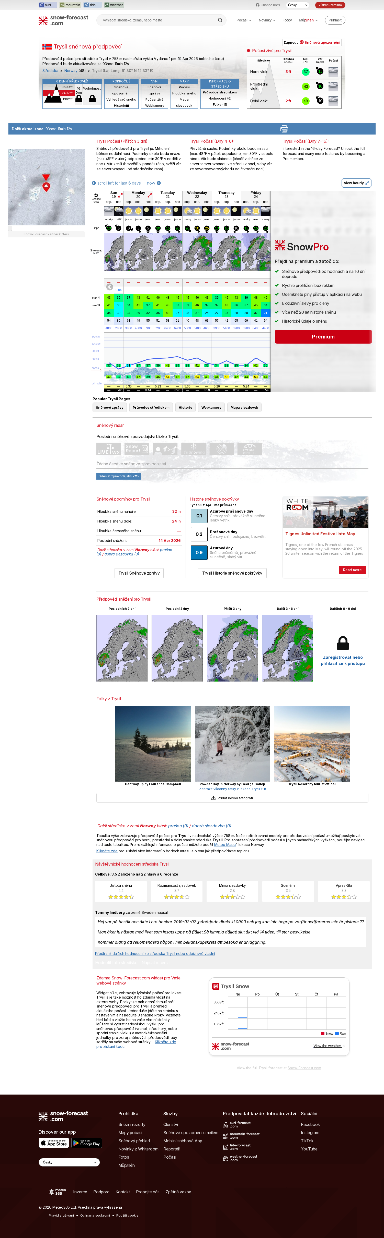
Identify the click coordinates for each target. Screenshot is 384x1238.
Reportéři (171, 1148)
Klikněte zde (107, 851)
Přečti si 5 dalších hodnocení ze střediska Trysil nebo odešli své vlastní (155, 953)
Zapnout (312, 42)
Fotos (123, 1157)
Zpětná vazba (178, 1191)
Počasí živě (154, 99)
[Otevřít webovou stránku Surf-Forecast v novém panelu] (48, 5)
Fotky (287, 20)
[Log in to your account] (335, 20)
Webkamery (154, 105)
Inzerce (80, 1191)
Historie (121, 105)
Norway (70, 70)
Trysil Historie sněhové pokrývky (232, 573)
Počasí (244, 20)
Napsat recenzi (156, 963)
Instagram (310, 1132)
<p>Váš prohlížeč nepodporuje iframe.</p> (279, 1020)
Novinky (267, 20)
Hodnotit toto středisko (116, 963)
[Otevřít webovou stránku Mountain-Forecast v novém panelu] (70, 5)
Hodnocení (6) (220, 98)
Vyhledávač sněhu (121, 99)
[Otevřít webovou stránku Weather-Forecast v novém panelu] (114, 5)
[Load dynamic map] (10, 385)
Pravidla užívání (61, 1215)
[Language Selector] (69, 1162)
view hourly (356, 183)
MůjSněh (126, 1165)
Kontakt (123, 1191)
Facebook (310, 1124)
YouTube (309, 1148)
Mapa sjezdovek (184, 102)
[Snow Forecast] (63, 20)
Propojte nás (148, 1191)
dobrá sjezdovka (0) (122, 554)
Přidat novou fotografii (232, 798)
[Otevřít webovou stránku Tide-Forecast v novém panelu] (92, 5)
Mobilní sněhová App (182, 1140)
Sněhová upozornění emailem (190, 1132)
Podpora (101, 1191)
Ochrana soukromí (95, 1215)
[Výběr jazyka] (297, 5)
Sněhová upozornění (121, 90)
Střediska (50, 70)
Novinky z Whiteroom (138, 1148)
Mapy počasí (130, 1132)
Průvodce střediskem (220, 92)
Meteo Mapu (225, 844)
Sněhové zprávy (155, 90)
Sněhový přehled (134, 1140)
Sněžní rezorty (131, 1124)
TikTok (307, 1140)
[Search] (220, 20)
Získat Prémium (330, 5)
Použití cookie (127, 1215)
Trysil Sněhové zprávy (139, 573)
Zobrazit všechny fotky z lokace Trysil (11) (232, 789)
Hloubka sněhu (184, 93)
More (96, 253)
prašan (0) (178, 825)
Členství (170, 1124)
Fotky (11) (220, 104)
